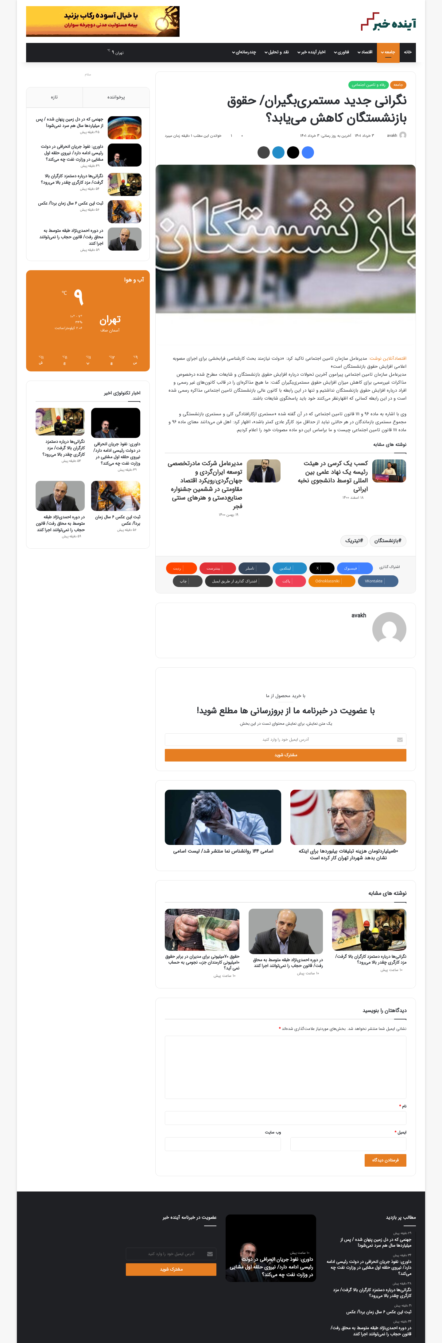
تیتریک (352, 541)
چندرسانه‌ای (246, 52)
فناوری (343, 52)
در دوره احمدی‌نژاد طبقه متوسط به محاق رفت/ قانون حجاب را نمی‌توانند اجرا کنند (288, 961)
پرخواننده (116, 97)
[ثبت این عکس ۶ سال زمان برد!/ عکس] (123, 212)
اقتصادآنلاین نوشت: (387, 359)
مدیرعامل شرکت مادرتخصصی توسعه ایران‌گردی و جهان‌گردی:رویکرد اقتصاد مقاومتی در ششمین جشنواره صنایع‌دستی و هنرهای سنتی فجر (205, 485)
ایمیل (400, 1130)
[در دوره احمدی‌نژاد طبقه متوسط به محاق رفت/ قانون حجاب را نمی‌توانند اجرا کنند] (286, 929)
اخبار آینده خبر (313, 52)
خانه (408, 52)
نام (402, 1104)
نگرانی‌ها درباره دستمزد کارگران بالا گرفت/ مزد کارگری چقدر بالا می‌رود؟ (370, 957)
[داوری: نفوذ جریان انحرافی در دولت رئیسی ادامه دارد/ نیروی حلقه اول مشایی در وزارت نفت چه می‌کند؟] (123, 155)
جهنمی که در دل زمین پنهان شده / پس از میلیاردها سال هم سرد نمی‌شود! (69, 123)
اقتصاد (366, 52)
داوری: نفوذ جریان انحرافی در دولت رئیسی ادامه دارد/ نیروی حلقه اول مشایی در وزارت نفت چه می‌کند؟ (71, 154)
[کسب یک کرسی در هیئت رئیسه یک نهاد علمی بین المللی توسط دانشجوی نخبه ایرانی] (389, 471)
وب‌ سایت (273, 1130)
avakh (390, 136)
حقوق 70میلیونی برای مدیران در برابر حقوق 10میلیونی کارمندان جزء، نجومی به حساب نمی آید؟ (202, 960)
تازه (54, 97)
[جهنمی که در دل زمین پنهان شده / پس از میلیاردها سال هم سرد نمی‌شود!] (123, 128)
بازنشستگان (386, 541)
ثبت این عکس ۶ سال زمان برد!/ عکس (69, 204)
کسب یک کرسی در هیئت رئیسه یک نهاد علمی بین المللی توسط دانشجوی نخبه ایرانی (333, 476)
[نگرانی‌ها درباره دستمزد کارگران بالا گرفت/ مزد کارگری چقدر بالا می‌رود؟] (369, 928)
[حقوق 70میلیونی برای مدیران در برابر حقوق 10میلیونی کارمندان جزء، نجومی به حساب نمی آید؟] (202, 928)
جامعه (390, 52)
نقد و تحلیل (278, 52)
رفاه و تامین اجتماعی (369, 85)
